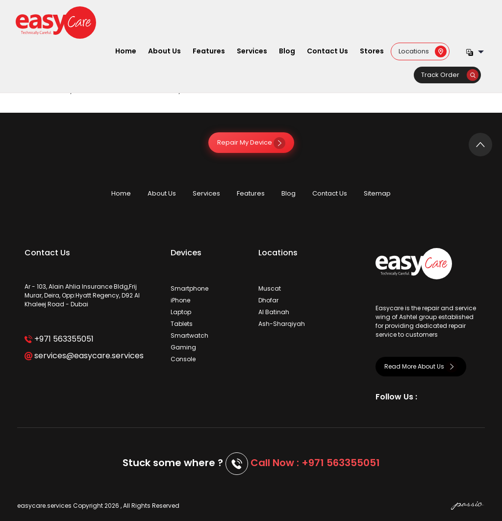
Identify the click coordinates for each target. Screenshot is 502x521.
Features (209, 51)
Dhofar (268, 300)
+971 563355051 (59, 339)
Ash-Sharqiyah (281, 324)
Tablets (182, 324)
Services (252, 51)
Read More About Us (420, 366)
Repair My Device (251, 142)
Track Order (449, 74)
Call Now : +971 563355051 (315, 463)
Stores (372, 51)
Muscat (269, 288)
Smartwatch (189, 335)
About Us (164, 51)
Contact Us (327, 51)
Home (125, 51)
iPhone (180, 300)
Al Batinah (273, 312)
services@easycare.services (84, 355)
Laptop (181, 312)
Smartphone (189, 288)
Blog (287, 51)
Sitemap (377, 193)
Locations (423, 50)
